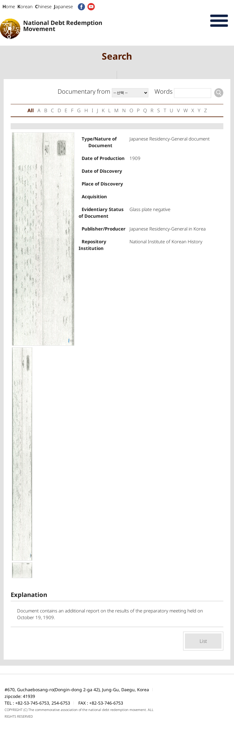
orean (25, 6)
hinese (43, 6)
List (203, 641)
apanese (63, 6)
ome (8, 6)
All (30, 110)
